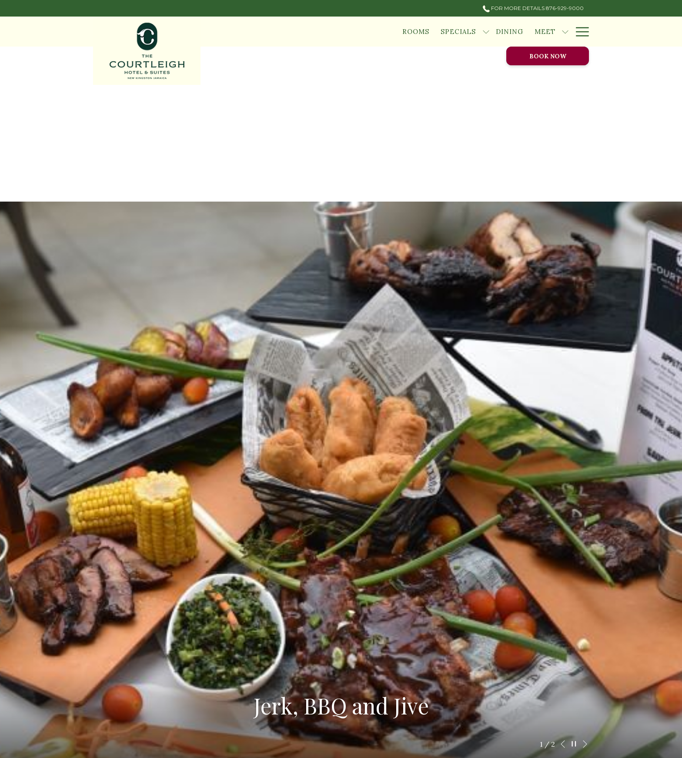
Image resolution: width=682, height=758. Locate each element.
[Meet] (545, 32)
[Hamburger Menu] (579, 32)
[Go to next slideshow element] (585, 744)
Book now (547, 56)
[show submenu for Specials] (486, 32)
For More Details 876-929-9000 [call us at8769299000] (533, 8)
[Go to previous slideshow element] (563, 744)
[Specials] (458, 32)
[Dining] (509, 32)
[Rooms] (416, 32)
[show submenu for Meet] (565, 32)
